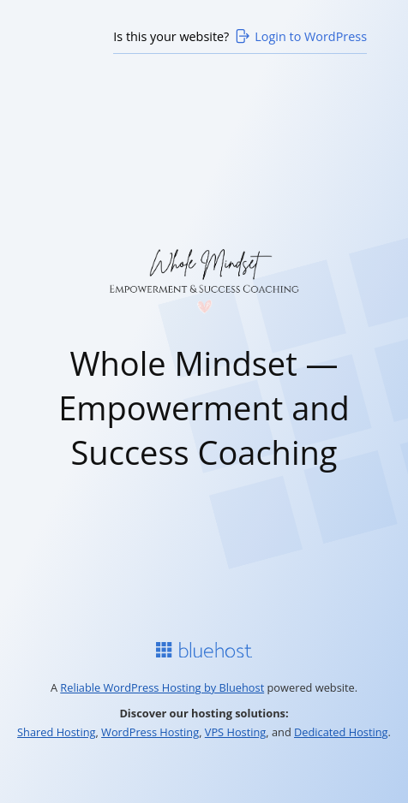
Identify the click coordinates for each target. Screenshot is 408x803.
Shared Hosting (56, 732)
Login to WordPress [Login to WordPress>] (300, 36)
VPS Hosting (236, 732)
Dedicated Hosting (341, 732)
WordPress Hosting (150, 732)
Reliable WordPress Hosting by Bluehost (162, 687)
